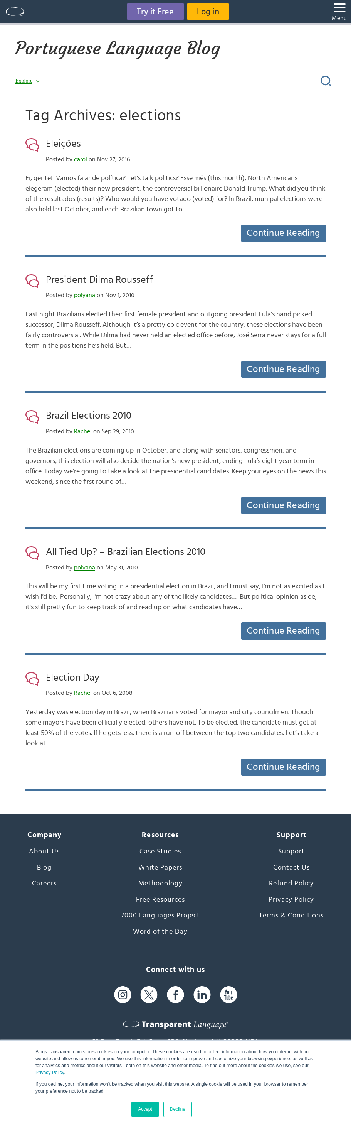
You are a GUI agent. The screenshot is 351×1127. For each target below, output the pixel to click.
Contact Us (291, 867)
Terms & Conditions (291, 915)
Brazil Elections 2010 (88, 416)
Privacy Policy (49, 1072)
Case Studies (160, 851)
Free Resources (160, 899)
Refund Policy (291, 883)
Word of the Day (160, 931)
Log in (208, 11)
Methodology (160, 883)
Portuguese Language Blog (117, 48)
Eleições (63, 144)
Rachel (83, 431)
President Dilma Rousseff (99, 280)
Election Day (72, 677)
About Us (44, 851)
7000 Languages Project (160, 915)
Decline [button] (177, 1109)
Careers (44, 883)
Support (291, 851)
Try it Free (155, 11)
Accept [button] (145, 1109)
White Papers (160, 867)
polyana (84, 295)
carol (80, 159)
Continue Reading (283, 233)
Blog (44, 867)
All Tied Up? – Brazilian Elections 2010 (125, 552)
